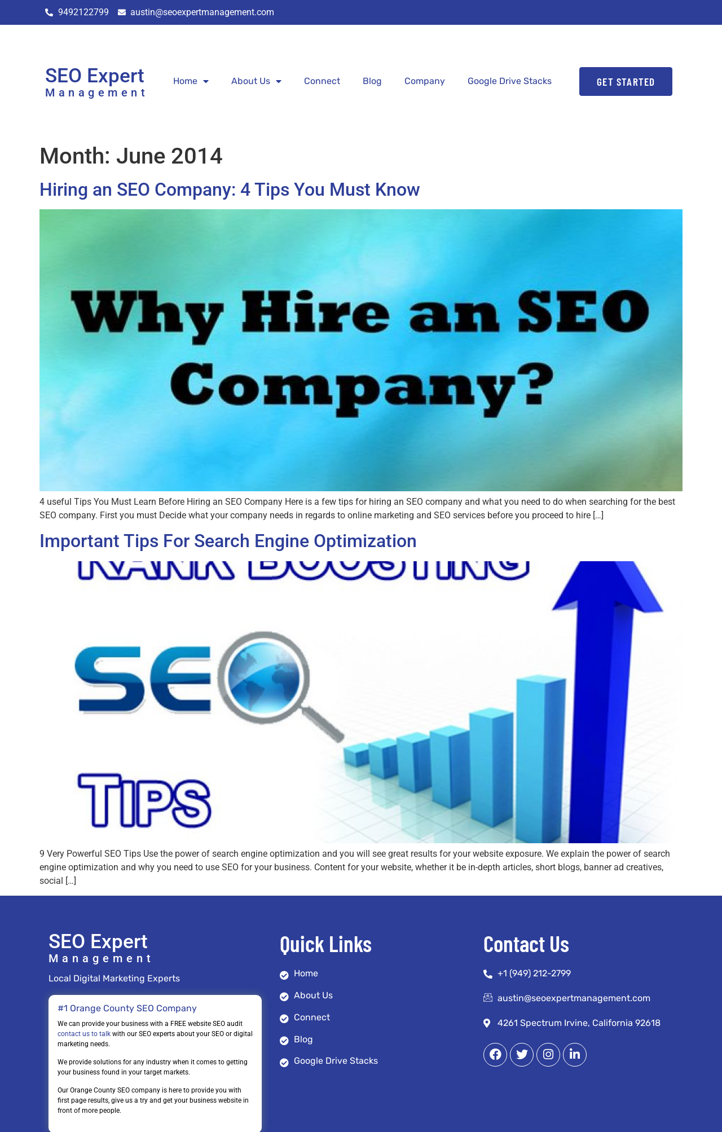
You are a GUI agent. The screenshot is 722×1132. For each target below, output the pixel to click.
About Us (256, 81)
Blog (372, 81)
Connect (322, 81)
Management (96, 92)
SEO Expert (94, 75)
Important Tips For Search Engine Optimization (228, 541)
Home (191, 81)
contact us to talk (84, 1034)
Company (424, 81)
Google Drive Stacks (510, 81)
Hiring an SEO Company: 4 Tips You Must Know (229, 189)
